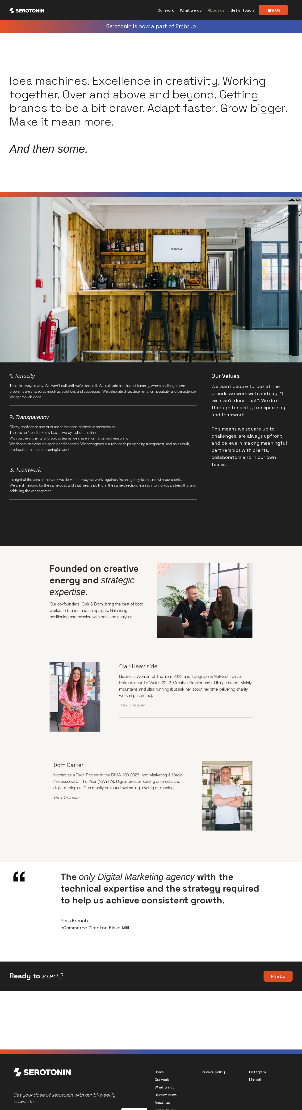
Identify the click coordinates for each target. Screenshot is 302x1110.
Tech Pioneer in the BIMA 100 (102, 774)
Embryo (186, 26)
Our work (166, 10)
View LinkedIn (132, 705)
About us (216, 10)
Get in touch (242, 10)
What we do (191, 10)
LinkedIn (256, 1079)
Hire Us (273, 10)
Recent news (166, 1095)
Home (159, 1072)
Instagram (257, 1072)
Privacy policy (213, 1072)
